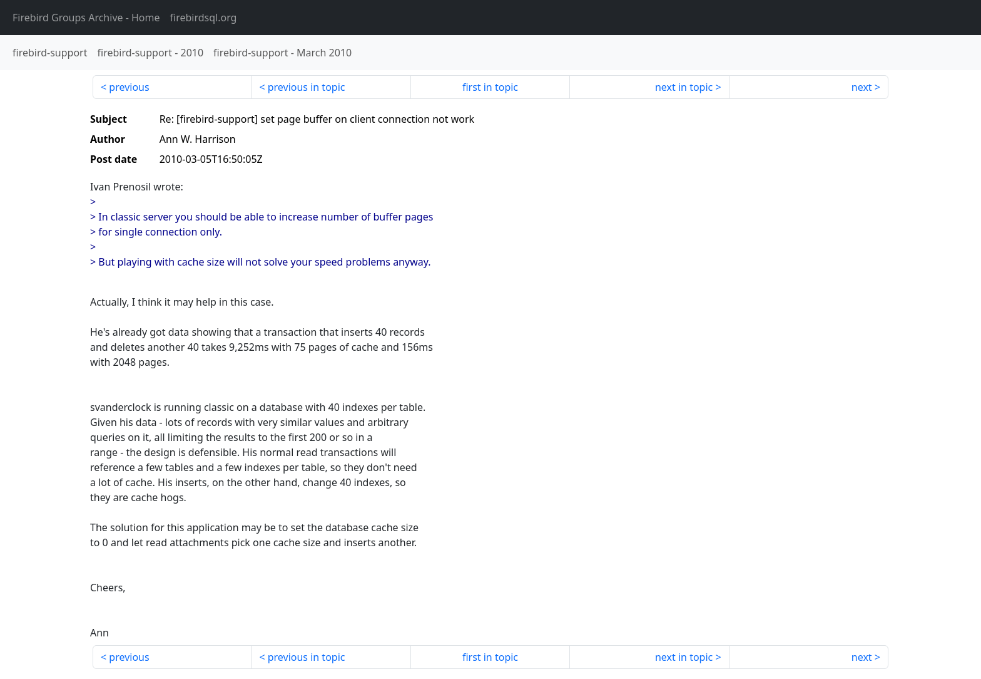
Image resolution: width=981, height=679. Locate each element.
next (861, 87)
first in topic (490, 87)
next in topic (684, 87)
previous (129, 87)
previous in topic (306, 87)
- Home (86, 17)
